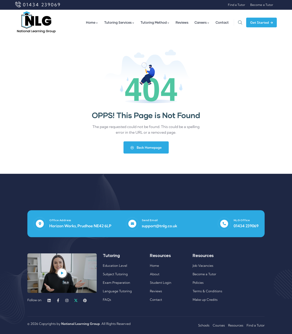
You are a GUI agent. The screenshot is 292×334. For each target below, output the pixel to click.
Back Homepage (146, 147)
